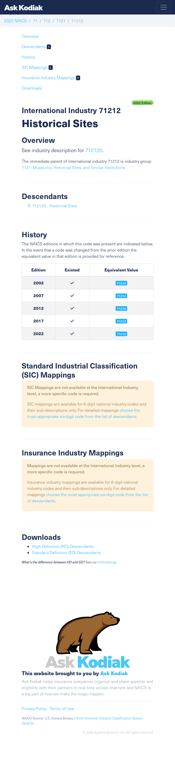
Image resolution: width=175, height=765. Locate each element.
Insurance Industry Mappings (51, 77)
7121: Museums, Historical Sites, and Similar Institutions (73, 167)
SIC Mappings (37, 67)
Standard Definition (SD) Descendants (66, 552)
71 (35, 20)
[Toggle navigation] (163, 7)
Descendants (36, 46)
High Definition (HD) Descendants (63, 546)
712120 (93, 150)
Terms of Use (62, 708)
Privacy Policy (34, 708)
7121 (61, 20)
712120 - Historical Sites (54, 205)
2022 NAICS (15, 20)
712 (46, 20)
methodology (106, 562)
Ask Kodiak (114, 673)
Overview (30, 36)
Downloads (32, 88)
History (28, 57)
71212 (121, 308)
